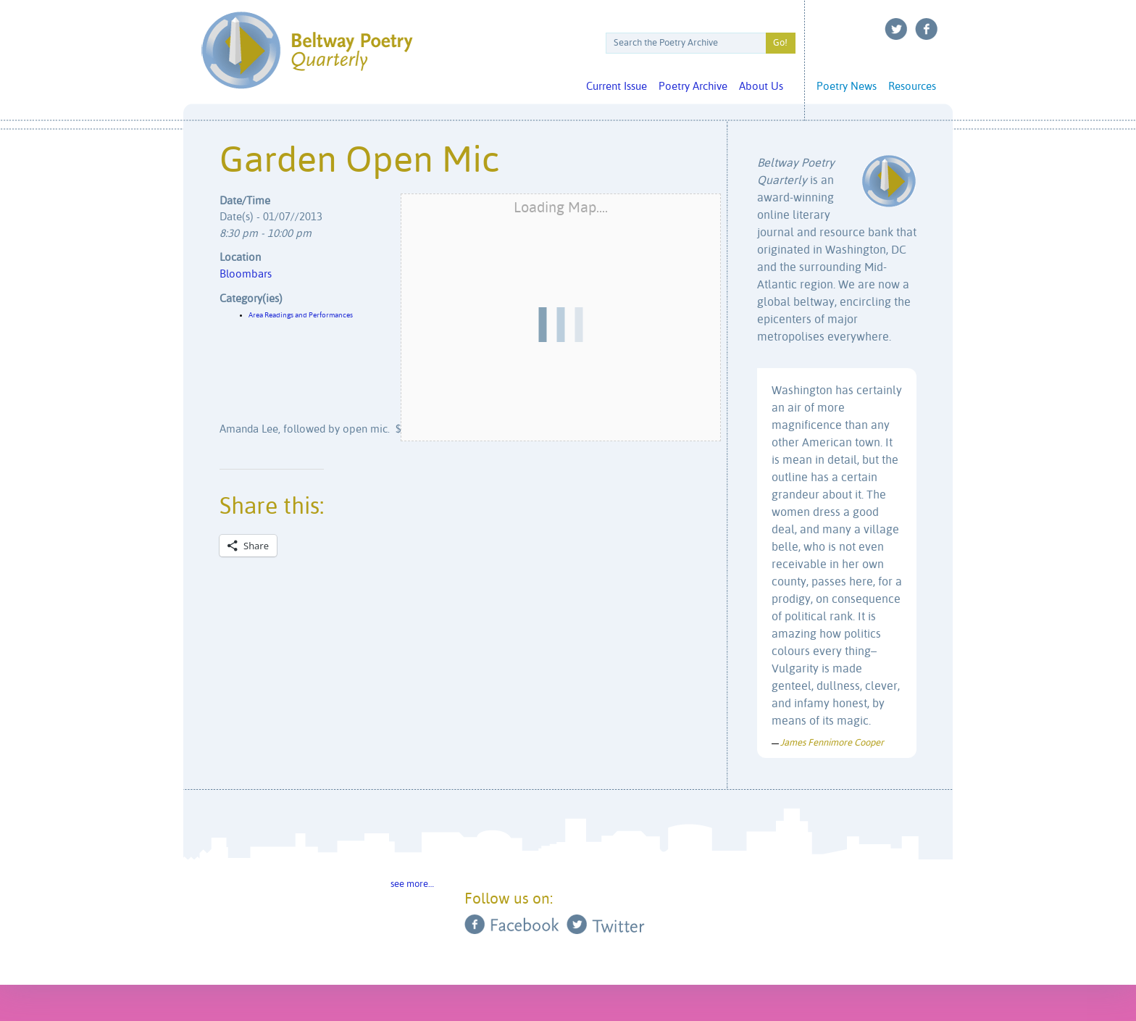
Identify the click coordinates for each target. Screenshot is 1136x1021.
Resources (912, 86)
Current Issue (616, 86)
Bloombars (246, 274)
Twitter (896, 29)
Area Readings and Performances (300, 315)
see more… (412, 884)
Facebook (926, 29)
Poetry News (846, 86)
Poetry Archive (693, 86)
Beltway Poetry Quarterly (307, 50)
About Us (761, 86)
